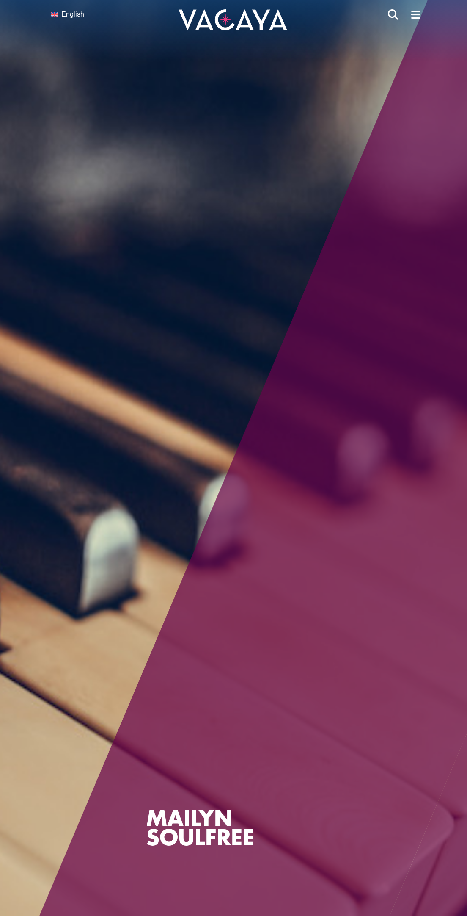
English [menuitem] (72, 14)
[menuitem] (99, 14)
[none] (99, 14)
